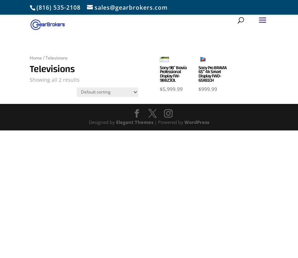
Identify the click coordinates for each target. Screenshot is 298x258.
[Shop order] (107, 92)
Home (36, 58)
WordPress (196, 122)
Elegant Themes (134, 122)
